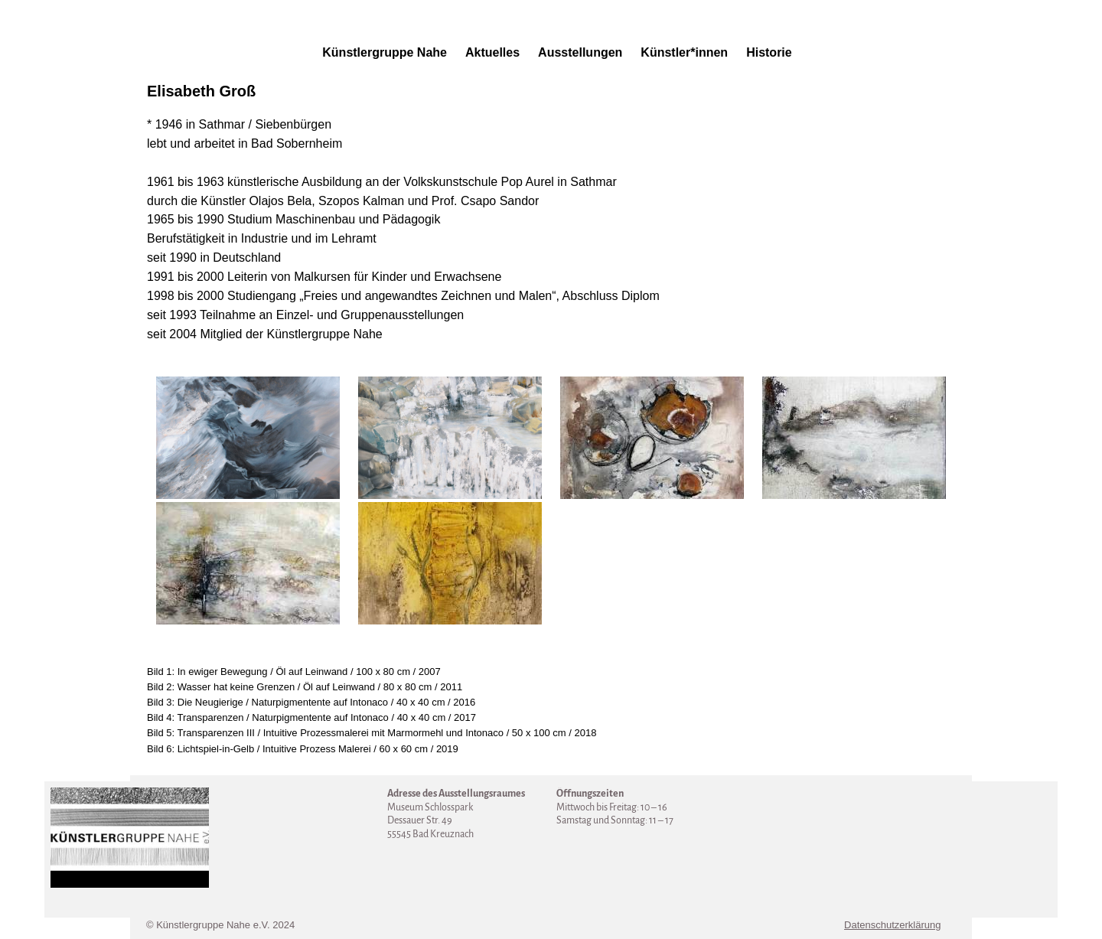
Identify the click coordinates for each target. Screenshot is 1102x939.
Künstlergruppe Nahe (384, 52)
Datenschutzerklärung (892, 925)
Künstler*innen (684, 52)
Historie (769, 52)
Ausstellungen (580, 52)
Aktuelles (492, 52)
